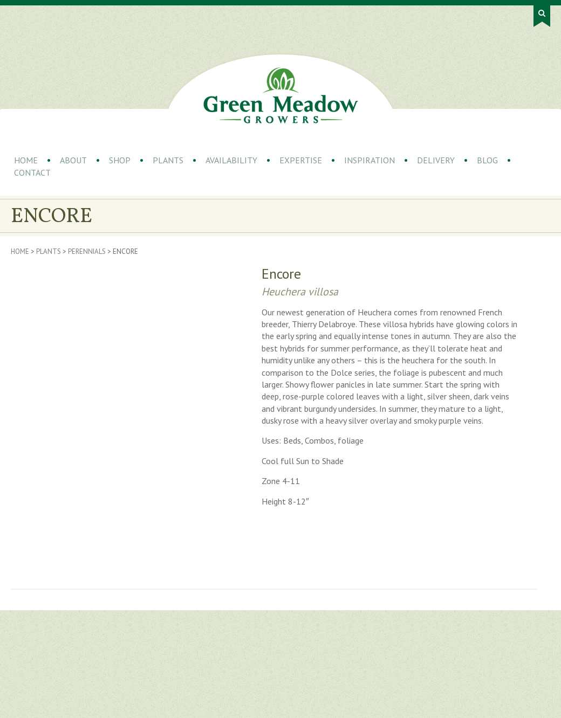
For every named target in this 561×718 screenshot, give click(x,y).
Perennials (87, 251)
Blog (487, 160)
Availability (231, 160)
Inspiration (369, 160)
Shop (120, 160)
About (73, 160)
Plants (168, 160)
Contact (32, 172)
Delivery (436, 160)
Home (26, 160)
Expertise (300, 160)
